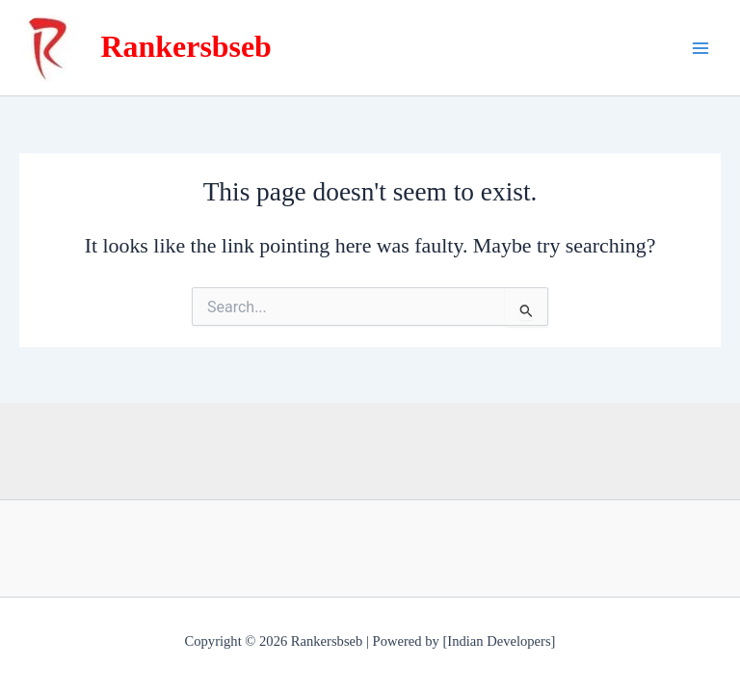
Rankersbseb (186, 47)
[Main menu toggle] (700, 48)
